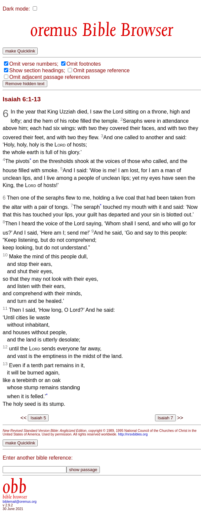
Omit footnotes (83, 64)
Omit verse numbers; (33, 64)
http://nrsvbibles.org (132, 434)
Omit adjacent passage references (49, 77)
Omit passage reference (101, 70)
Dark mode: (16, 9)
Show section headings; (37, 70)
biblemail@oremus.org (20, 501)
